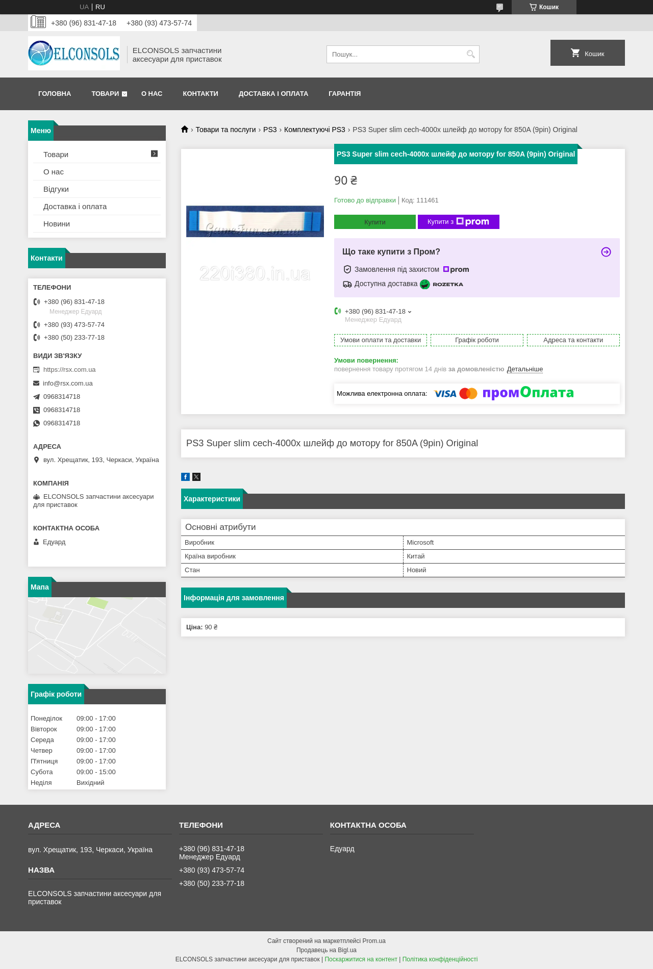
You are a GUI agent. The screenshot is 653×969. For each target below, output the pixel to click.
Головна (54, 93)
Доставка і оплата (273, 93)
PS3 (270, 129)
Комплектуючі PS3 (314, 129)
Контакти (200, 93)
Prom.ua (374, 941)
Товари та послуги (225, 129)
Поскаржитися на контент (360, 959)
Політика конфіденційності (440, 959)
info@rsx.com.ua (68, 383)
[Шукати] (471, 54)
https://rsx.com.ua (69, 369)
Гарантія (345, 93)
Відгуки (56, 189)
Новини (56, 223)
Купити (375, 222)
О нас (152, 93)
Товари (105, 93)
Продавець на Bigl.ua (326, 950)
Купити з (458, 221)
